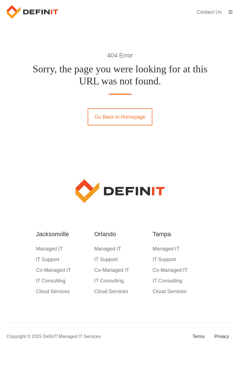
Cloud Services (53, 291)
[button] (230, 12)
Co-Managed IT (53, 270)
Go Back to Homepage (119, 117)
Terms (198, 336)
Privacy (221, 336)
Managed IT (49, 249)
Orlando (105, 234)
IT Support (47, 259)
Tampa (162, 234)
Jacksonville (52, 234)
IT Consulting (51, 281)
